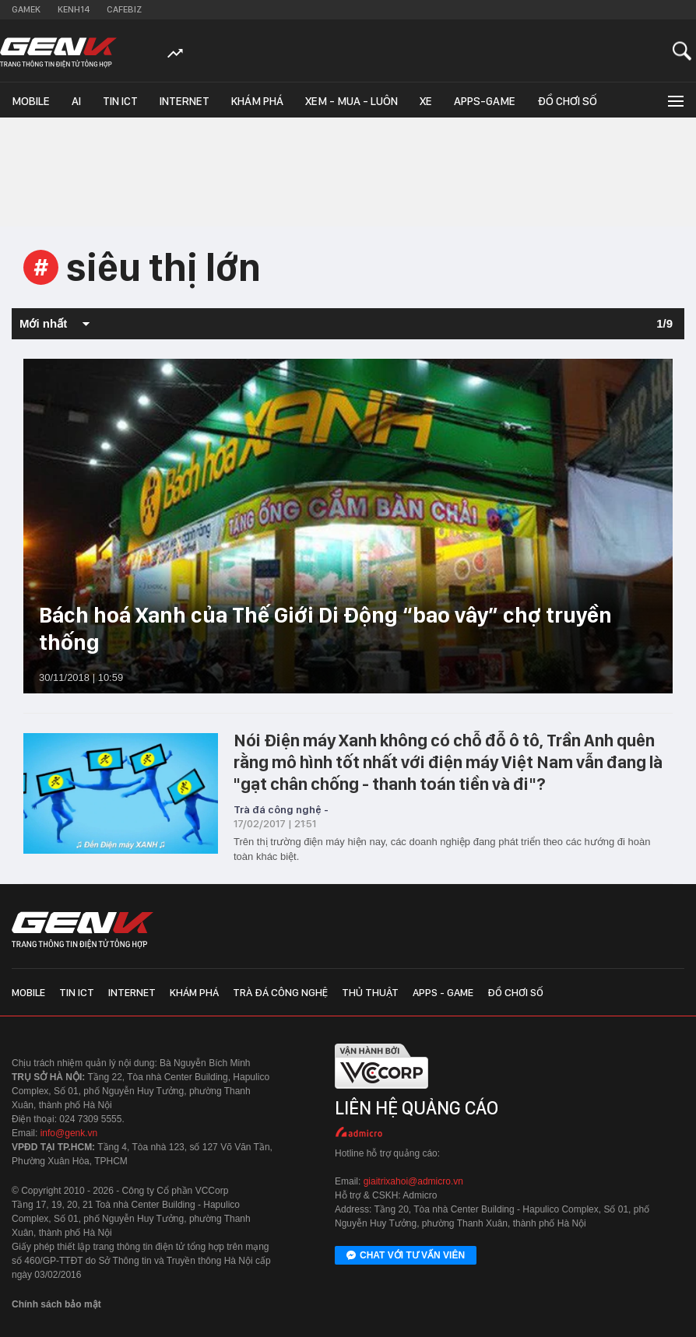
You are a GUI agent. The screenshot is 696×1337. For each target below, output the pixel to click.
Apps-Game (484, 101)
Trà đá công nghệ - (281, 809)
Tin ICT (120, 101)
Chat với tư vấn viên (405, 1256)
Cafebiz (124, 9)
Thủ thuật (370, 992)
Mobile (31, 101)
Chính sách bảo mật (56, 1304)
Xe (426, 101)
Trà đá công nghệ (280, 992)
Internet (184, 101)
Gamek (26, 9)
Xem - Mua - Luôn (351, 101)
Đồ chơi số (567, 101)
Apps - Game (443, 992)
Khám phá (257, 101)
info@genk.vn (69, 1133)
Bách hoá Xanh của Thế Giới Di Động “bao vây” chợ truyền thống (325, 628)
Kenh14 (74, 9)
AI (76, 101)
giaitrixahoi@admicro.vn (413, 1181)
